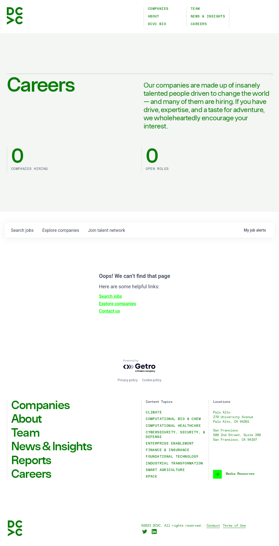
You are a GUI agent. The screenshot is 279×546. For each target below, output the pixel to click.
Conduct (213, 526)
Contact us (109, 311)
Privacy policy (128, 380)
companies (60, 230)
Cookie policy (151, 380)
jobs (22, 230)
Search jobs (110, 296)
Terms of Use (234, 526)
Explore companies (117, 303)
